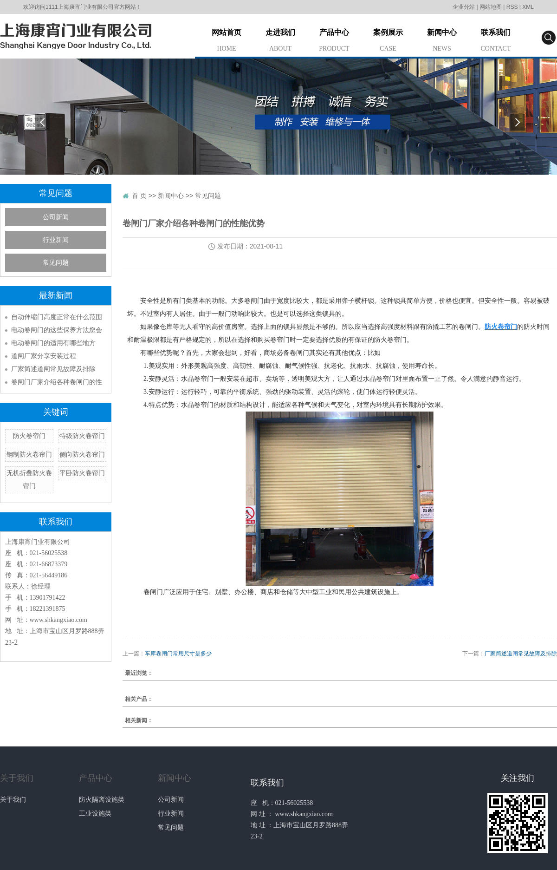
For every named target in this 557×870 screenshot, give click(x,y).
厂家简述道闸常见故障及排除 (53, 369)
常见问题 (56, 262)
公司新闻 (56, 217)
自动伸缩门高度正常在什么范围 (56, 317)
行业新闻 (56, 239)
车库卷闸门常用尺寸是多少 (178, 653)
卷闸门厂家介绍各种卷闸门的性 (56, 382)
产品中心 (334, 42)
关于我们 (16, 778)
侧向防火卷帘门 (82, 454)
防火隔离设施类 (101, 799)
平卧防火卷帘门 (82, 473)
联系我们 (496, 42)
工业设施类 (95, 813)
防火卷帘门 (29, 435)
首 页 (139, 195)
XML (528, 7)
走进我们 (280, 42)
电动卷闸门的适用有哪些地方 (53, 343)
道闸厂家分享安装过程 (43, 356)
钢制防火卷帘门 (29, 454)
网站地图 (490, 7)
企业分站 (464, 7)
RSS (512, 7)
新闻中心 (442, 42)
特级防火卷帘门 (82, 435)
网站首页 (226, 42)
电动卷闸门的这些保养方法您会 (56, 330)
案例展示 (388, 42)
